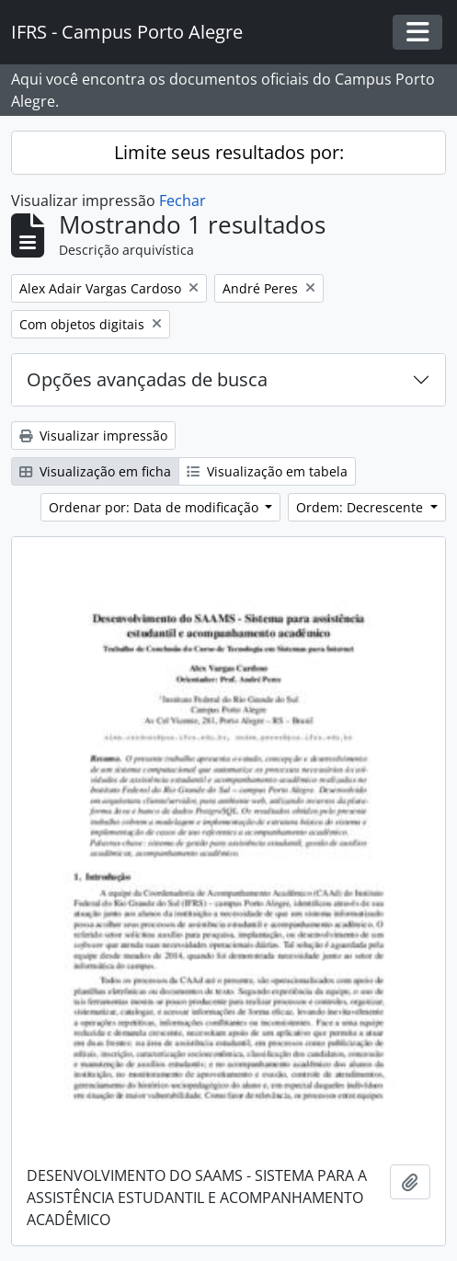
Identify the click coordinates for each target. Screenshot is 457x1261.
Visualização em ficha (95, 471)
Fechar (182, 200)
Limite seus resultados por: (229, 152)
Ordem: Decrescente (361, 507)
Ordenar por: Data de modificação (155, 507)
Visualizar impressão (93, 435)
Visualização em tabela (267, 471)
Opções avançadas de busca (147, 379)
